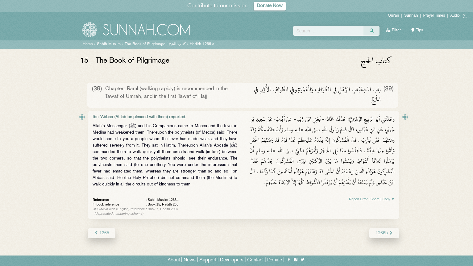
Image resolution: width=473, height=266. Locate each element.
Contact (255, 260)
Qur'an (393, 15)
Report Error (358, 199)
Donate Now (270, 6)
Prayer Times (434, 15)
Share (375, 199)
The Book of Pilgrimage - (155, 44)
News (190, 260)
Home (88, 44)
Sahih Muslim (109, 44)
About (174, 260)
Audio (455, 15)
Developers (231, 260)
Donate (274, 260)
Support (207, 260)
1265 (101, 233)
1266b (384, 233)
